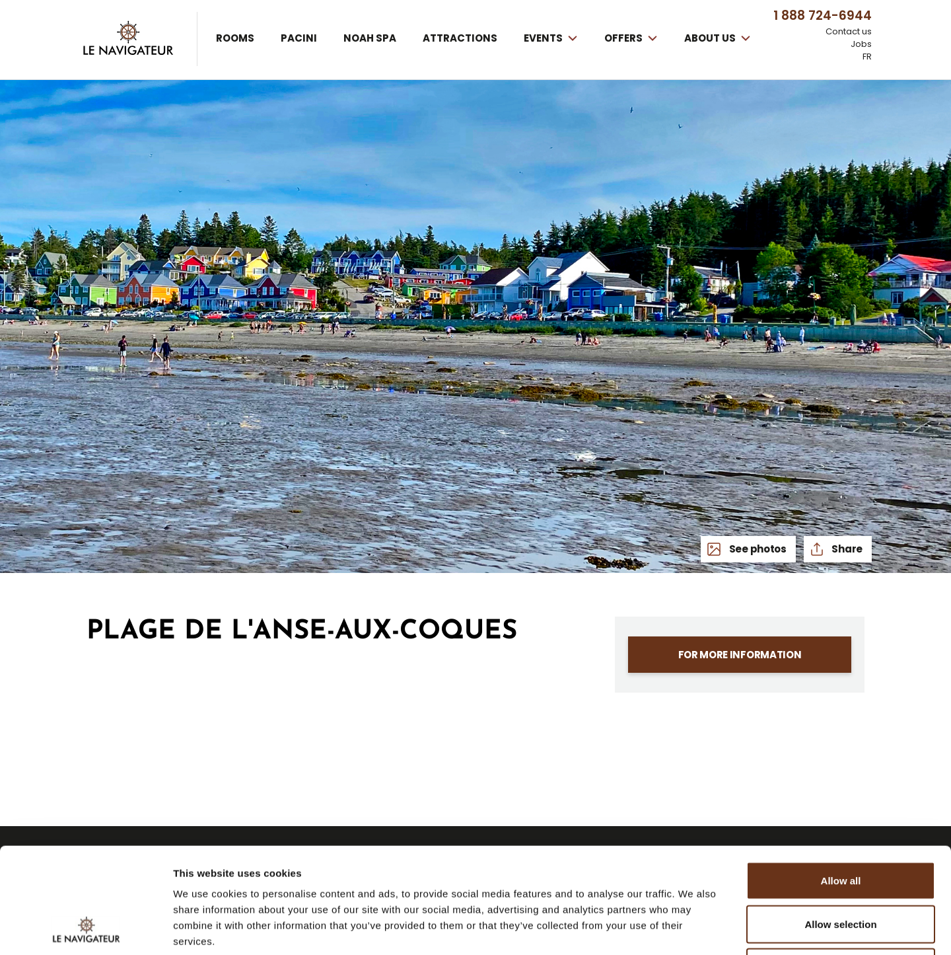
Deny (841, 868)
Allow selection (840, 825)
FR (867, 57)
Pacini (299, 38)
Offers (624, 38)
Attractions (460, 38)
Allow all (841, 781)
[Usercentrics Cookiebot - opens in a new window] (85, 929)
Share (846, 549)
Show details (693, 929)
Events (544, 38)
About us (711, 38)
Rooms (235, 38)
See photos (757, 549)
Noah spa (369, 38)
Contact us (849, 32)
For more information (740, 655)
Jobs (861, 44)
